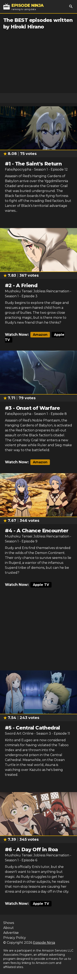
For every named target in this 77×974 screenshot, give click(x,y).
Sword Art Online (19, 733)
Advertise (11, 933)
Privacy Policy (14, 938)
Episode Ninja (44, 943)
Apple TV (41, 585)
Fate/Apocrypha (18, 169)
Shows (8, 923)
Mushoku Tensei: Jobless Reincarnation (37, 291)
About (8, 928)
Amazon (40, 335)
